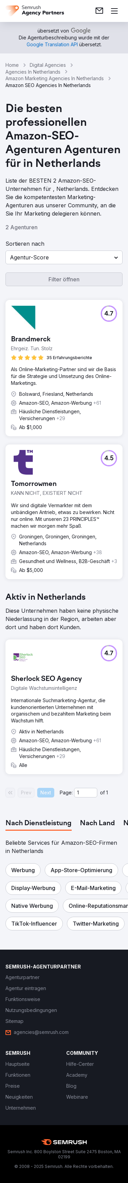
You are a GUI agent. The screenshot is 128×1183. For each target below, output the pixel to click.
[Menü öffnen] (114, 11)
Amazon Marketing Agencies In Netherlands (54, 78)
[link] (99, 11)
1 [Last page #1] (107, 792)
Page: (66, 792)
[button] (64, 257)
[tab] (38, 823)
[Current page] (85, 792)
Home (12, 65)
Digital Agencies (48, 65)
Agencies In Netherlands (32, 72)
